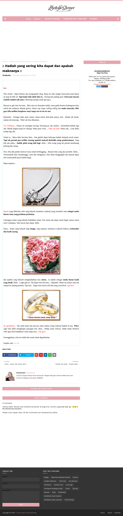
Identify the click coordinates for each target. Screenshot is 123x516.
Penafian (117, 513)
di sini (17, 343)
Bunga (46, 477)
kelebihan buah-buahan (52, 496)
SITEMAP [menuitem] (93, 19)
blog (53, 492)
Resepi (46, 492)
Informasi (62, 481)
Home (4, 61)
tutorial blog (69, 500)
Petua (68, 488)
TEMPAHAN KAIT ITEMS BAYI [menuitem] (74, 19)
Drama (75, 477)
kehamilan (62, 492)
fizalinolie (7, 75)
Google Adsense (50, 481)
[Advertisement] (61, 40)
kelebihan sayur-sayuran (53, 500)
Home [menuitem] (28, 19)
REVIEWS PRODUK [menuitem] (52, 19)
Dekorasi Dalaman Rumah (60, 477)
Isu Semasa (73, 481)
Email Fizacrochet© (102, 84)
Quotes (75, 488)
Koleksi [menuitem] (37, 19)
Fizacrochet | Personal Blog (26, 513)
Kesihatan (47, 485)
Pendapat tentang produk (53, 488)
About (110, 513)
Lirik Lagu (69, 485)
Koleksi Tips (58, 485)
